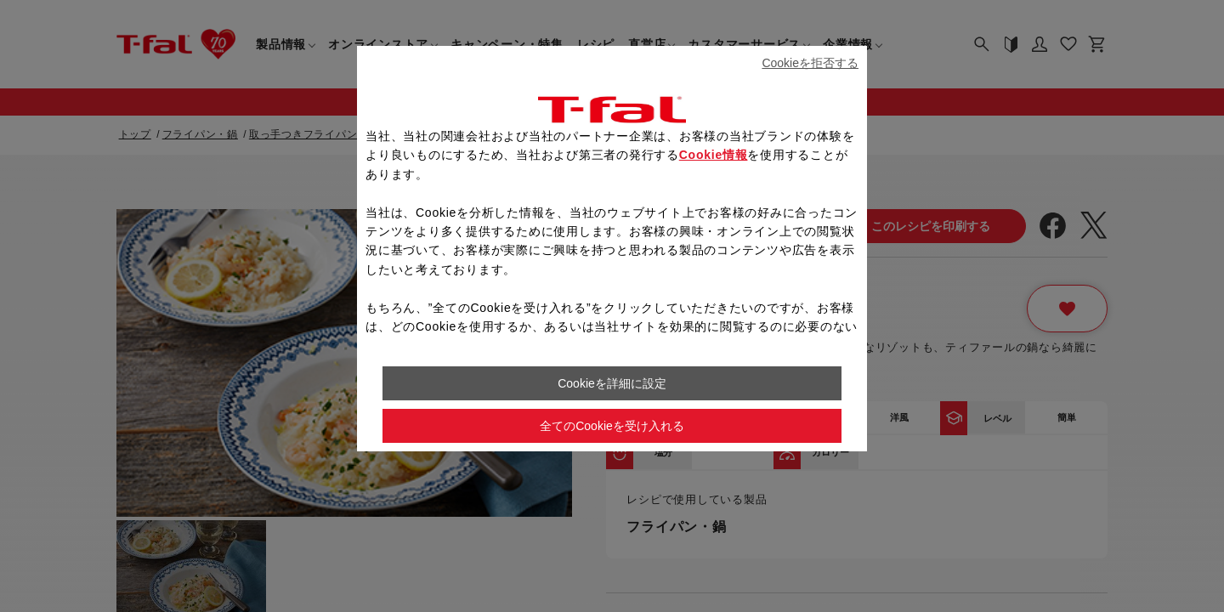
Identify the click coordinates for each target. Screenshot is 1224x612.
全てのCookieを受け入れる (612, 426)
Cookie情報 (713, 155)
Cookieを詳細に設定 (612, 383)
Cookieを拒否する (810, 63)
